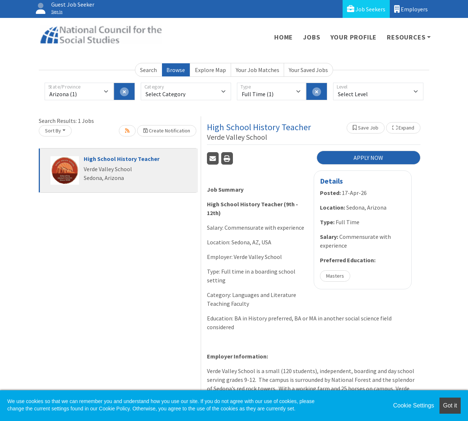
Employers (411, 9)
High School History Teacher (121, 158)
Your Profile (354, 37)
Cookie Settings (413, 405)
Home (283, 37)
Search (148, 70)
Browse (175, 70)
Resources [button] (406, 37)
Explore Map (210, 70)
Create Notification (166, 130)
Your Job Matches (257, 70)
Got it (450, 405)
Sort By (53, 130)
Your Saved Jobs (308, 70)
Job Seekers (366, 9)
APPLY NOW (368, 157)
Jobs (311, 37)
